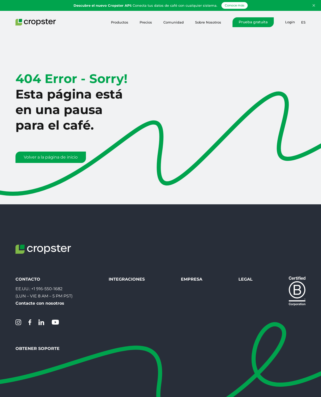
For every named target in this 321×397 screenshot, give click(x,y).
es (303, 22)
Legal (220, 254)
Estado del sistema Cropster (44, 347)
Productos (119, 22)
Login (290, 22)
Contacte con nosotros (39, 278)
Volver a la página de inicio (51, 157)
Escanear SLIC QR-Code (113, 278)
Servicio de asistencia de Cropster (50, 340)
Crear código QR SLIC (111, 271)
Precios (146, 22)
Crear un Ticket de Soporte (43, 333)
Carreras (173, 271)
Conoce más (234, 5)
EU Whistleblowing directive (242, 278)
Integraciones (107, 254)
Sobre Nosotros (208, 22)
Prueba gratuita (253, 22)
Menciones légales (232, 271)
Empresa (175, 254)
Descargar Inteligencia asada (118, 263)
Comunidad (173, 22)
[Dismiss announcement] (314, 5)
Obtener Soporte (37, 323)
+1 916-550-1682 (46, 263)
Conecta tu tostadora (111, 285)
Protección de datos (234, 263)
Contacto (174, 263)
